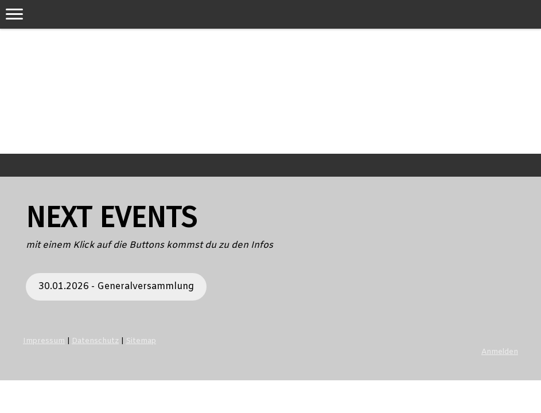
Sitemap (141, 341)
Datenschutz (95, 341)
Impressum (44, 341)
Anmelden (499, 352)
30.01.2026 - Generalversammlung (116, 286)
